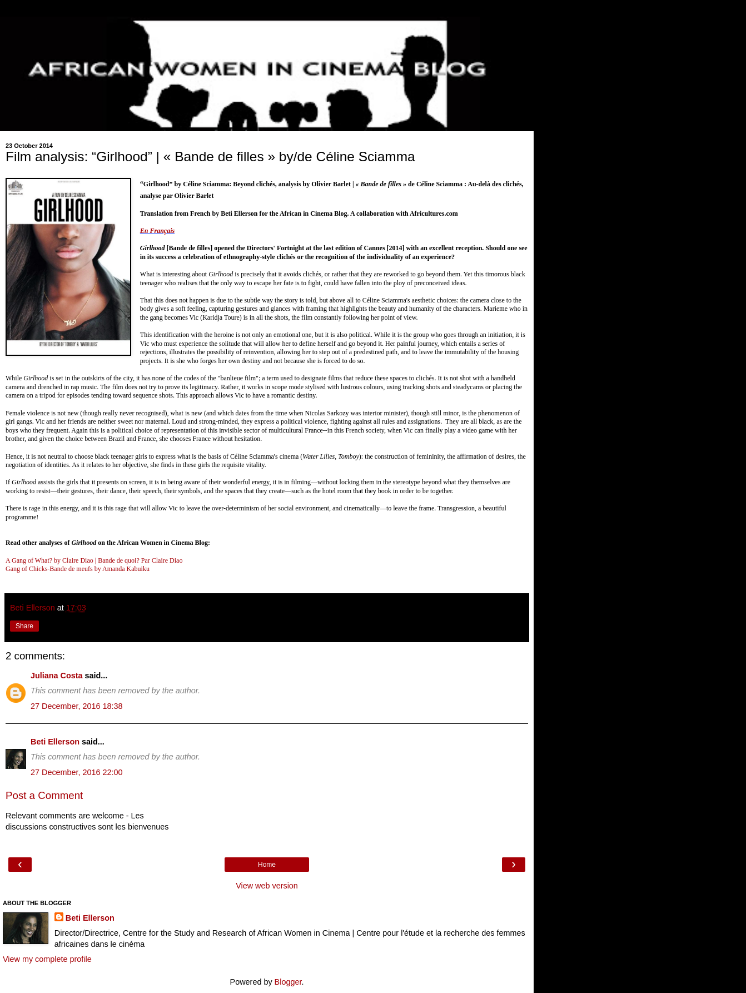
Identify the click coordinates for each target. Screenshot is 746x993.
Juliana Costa (57, 675)
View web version (267, 885)
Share (24, 626)
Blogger (288, 981)
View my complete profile (47, 959)
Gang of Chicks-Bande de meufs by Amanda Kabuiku (78, 569)
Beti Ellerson (55, 741)
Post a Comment (44, 795)
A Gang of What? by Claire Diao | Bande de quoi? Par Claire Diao (94, 560)
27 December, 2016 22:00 (77, 772)
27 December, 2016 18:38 (77, 706)
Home (267, 864)
